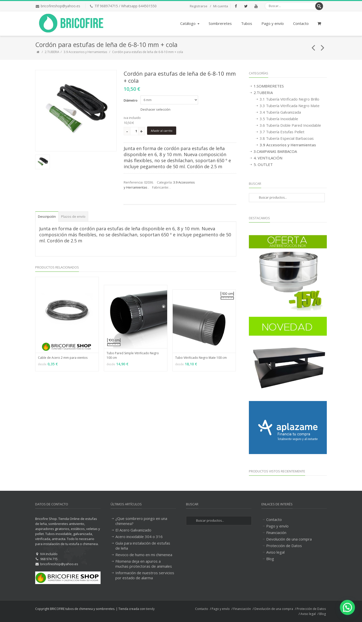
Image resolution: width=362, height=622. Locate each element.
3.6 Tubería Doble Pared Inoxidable (290, 125)
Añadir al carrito (161, 130)
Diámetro (131, 100)
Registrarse (198, 6)
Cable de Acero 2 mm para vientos (62, 358)
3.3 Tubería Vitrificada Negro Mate (290, 105)
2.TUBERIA (52, 52)
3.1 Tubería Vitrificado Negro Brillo (289, 99)
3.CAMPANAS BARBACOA (275, 151)
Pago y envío (272, 23)
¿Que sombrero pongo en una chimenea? (141, 521)
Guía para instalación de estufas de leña (142, 546)
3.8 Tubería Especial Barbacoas (287, 138)
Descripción (47, 216)
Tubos (246, 23)
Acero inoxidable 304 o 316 (139, 536)
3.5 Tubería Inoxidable (279, 118)
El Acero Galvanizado (133, 529)
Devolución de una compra (289, 539)
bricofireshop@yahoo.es (60, 6)
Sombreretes (220, 23)
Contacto (301, 23)
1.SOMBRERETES (269, 85)
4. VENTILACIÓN (268, 157)
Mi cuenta (220, 6)
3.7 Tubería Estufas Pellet (282, 131)
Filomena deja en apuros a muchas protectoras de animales (143, 564)
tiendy (150, 609)
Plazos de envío (73, 216)
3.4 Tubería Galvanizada (280, 112)
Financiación (276, 532)
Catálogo (190, 23)
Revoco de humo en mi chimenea (143, 554)
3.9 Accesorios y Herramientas (86, 52)
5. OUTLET (263, 164)
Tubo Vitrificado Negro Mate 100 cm (201, 358)
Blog (270, 558)
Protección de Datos (284, 545)
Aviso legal (275, 552)
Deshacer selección (155, 109)
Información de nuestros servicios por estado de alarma (144, 575)
